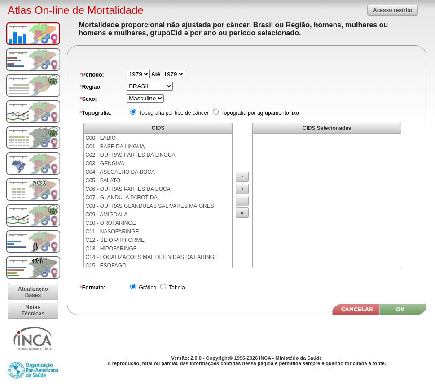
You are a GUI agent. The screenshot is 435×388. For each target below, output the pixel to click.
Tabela (176, 288)
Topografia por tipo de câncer (173, 113)
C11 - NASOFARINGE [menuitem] (112, 231)
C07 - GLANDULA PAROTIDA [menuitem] (121, 197)
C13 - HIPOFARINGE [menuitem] (111, 249)
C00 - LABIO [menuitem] (100, 138)
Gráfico (146, 288)
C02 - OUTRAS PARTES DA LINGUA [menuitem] (130, 155)
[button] (392, 10)
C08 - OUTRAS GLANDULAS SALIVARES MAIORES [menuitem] (149, 206)
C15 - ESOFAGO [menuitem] (105, 266)
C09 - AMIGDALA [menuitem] (106, 214)
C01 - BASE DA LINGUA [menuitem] (115, 146)
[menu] (158, 200)
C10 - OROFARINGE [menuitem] (110, 223)
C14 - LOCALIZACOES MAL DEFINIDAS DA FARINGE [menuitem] (151, 257)
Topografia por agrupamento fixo (259, 113)
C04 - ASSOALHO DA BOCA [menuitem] (120, 172)
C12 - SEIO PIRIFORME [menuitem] (114, 240)
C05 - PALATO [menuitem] (102, 180)
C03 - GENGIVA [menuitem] (104, 163)
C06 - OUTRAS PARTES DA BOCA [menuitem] (128, 189)
